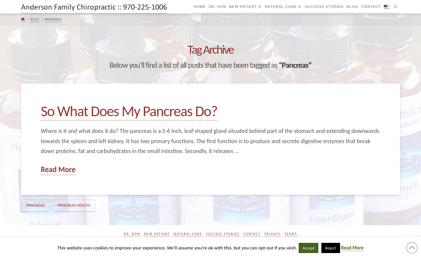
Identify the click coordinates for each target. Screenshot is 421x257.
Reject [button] (330, 247)
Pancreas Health (74, 205)
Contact (251, 234)
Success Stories (222, 234)
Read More (58, 169)
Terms (291, 234)
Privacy (272, 234)
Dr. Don (132, 234)
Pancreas (35, 205)
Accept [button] (308, 247)
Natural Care (188, 234)
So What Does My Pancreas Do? (129, 111)
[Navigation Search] (395, 6)
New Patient (157, 234)
